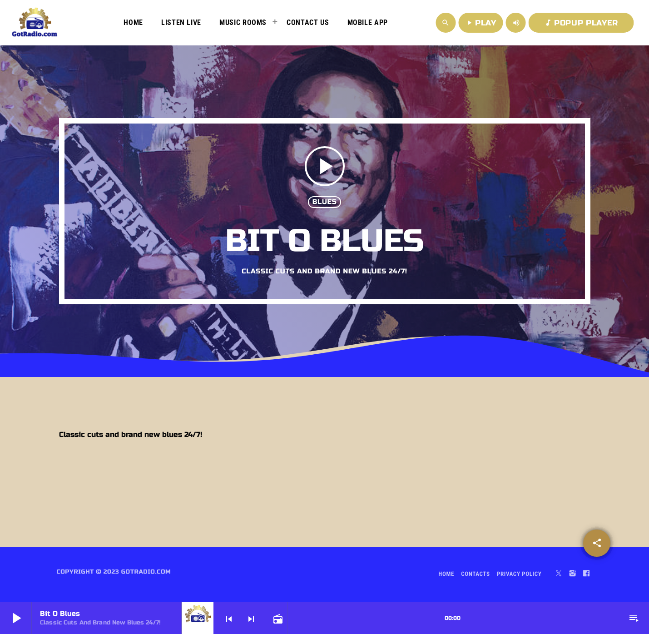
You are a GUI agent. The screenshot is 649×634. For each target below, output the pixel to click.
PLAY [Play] (480, 23)
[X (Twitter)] (558, 574)
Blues (324, 202)
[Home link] (34, 23)
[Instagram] (572, 574)
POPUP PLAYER (581, 23)
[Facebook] (586, 574)
